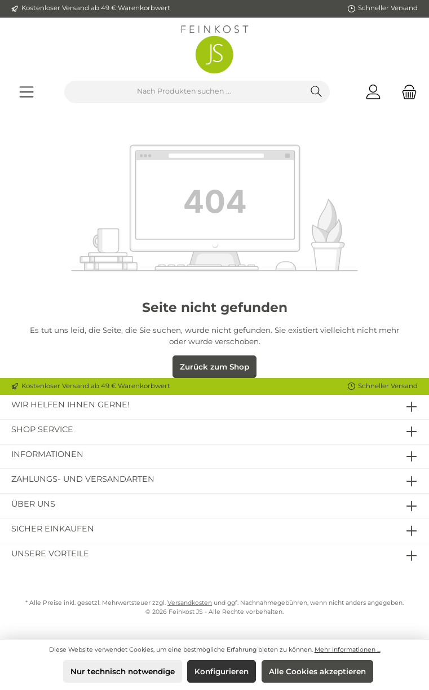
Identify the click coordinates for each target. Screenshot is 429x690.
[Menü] (26, 91)
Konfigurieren (221, 671)
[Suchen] (316, 92)
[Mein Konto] (373, 91)
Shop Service (42, 429)
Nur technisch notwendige (122, 671)
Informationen (47, 454)
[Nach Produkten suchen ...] (184, 92)
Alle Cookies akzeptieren (317, 671)
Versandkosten (189, 603)
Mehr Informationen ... (348, 649)
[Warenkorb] (406, 91)
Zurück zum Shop (214, 366)
